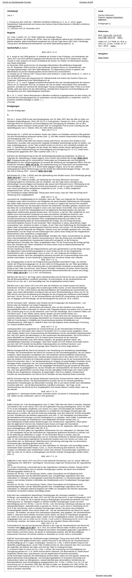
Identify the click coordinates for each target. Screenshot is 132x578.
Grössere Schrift (86, 2)
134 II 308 (102, 37)
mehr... (120, 37)
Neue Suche (103, 58)
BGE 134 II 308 (45, 171)
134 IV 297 (107, 35)
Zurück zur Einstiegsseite (13, 2)
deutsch (109, 17)
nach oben (107, 575)
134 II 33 (111, 37)
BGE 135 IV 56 (20, 273)
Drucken (27, 2)
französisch (118, 17)
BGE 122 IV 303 (28, 528)
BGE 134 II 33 (14, 177)
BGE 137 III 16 (32, 165)
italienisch (102, 19)
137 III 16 (117, 35)
